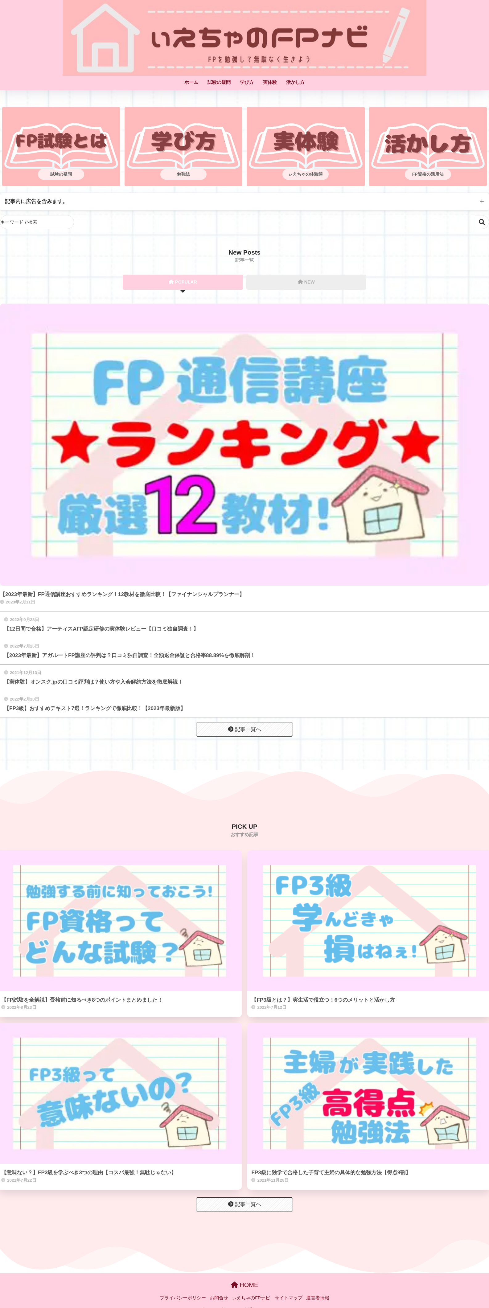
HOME (244, 1285)
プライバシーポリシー (183, 1298)
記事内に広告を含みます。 (36, 202)
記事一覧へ (244, 730)
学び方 (247, 82)
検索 (482, 222)
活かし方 (295, 82)
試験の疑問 (219, 82)
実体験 (270, 82)
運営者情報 (317, 1298)
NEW (306, 282)
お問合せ (219, 1298)
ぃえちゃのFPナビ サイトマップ (267, 1298)
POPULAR (183, 282)
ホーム (191, 82)
